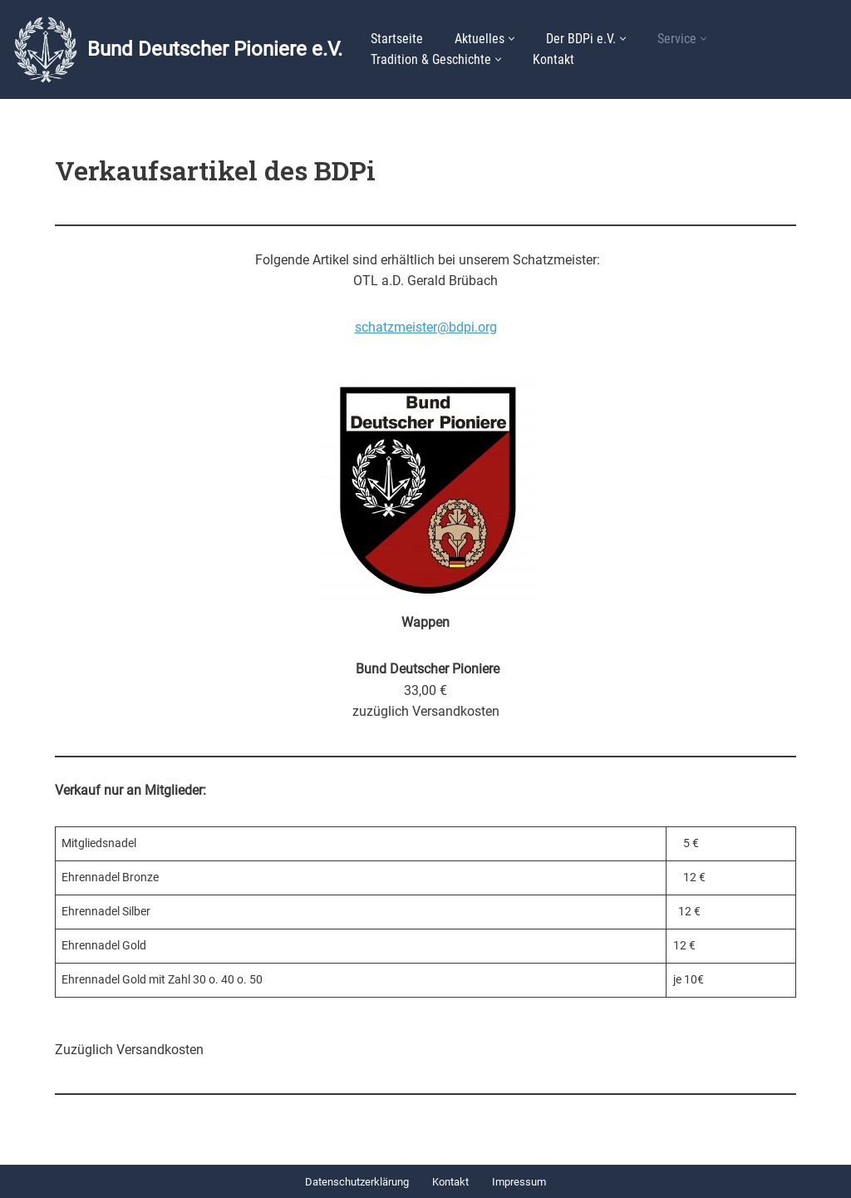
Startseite (397, 39)
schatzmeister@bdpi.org (426, 327)
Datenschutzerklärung (357, 1182)
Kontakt (553, 59)
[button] (511, 39)
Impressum (519, 1182)
